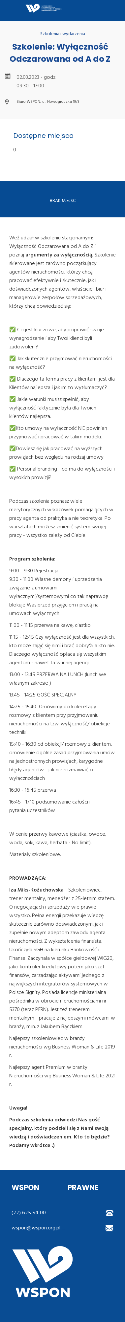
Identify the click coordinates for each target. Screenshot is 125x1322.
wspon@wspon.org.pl (37, 1228)
